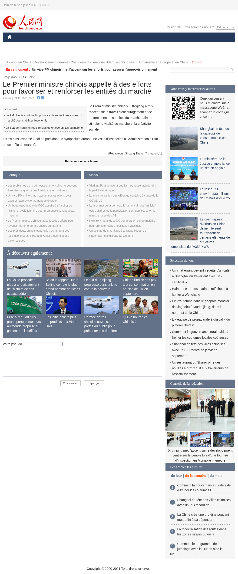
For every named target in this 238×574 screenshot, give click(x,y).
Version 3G (173, 27)
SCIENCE (97, 44)
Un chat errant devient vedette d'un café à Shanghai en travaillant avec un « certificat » (201, 276)
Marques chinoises (120, 62)
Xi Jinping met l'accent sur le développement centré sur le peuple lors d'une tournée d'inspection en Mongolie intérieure (200, 455)
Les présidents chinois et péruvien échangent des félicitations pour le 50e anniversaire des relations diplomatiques (38, 235)
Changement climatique (88, 62)
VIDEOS (36, 53)
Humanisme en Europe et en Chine (162, 62)
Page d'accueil (13, 77)
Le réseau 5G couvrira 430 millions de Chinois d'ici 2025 (215, 193)
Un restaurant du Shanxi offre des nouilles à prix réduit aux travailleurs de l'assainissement (200, 368)
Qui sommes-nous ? (199, 27)
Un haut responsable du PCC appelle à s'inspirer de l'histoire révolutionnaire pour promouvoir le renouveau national (41, 210)
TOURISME (197, 44)
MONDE (57, 44)
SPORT (177, 44)
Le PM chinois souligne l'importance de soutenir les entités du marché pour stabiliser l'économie (44, 118)
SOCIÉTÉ (138, 44)
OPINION (219, 44)
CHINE (15, 44)
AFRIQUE (76, 44)
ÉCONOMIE (35, 44)
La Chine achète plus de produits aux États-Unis (61, 321)
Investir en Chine (19, 62)
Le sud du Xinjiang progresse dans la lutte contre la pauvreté (100, 284)
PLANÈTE (159, 44)
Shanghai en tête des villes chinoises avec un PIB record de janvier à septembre (198, 350)
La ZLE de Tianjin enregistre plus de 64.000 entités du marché (44, 127)
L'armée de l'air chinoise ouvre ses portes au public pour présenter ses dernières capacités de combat (101, 326)
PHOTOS (17, 53)
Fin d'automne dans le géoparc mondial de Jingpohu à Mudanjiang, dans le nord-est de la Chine (200, 307)
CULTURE (117, 44)
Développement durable (51, 62)
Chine (31, 77)
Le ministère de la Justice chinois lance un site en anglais (215, 163)
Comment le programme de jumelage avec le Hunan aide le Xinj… (196, 549)
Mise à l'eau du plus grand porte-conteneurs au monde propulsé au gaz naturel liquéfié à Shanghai (24, 326)
